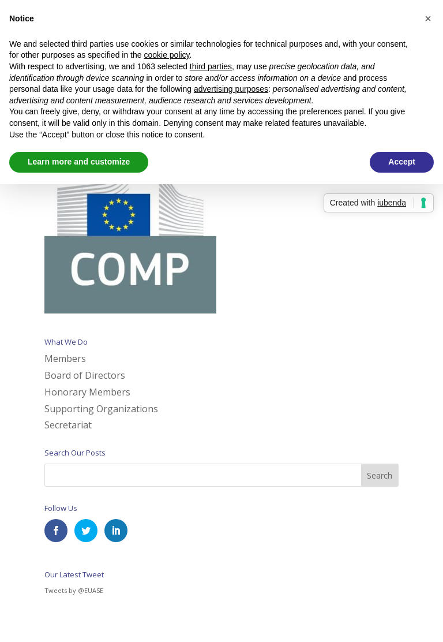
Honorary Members (87, 392)
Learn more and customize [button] (79, 161)
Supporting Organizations (101, 408)
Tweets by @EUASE (73, 590)
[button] (428, 18)
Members (65, 358)
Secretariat (68, 425)
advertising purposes (231, 89)
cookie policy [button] (166, 54)
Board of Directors (84, 375)
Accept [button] (401, 161)
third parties (211, 66)
